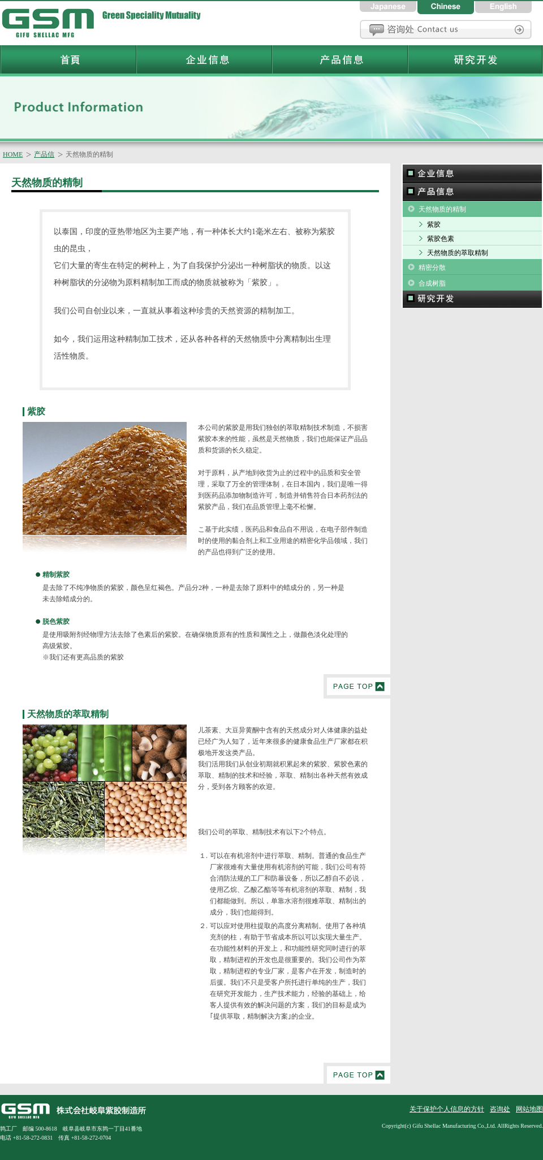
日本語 (388, 7)
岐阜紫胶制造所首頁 (51, 22)
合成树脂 (432, 283)
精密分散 (432, 267)
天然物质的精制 (442, 209)
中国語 (446, 7)
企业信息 (472, 173)
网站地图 (529, 1109)
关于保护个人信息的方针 (447, 1109)
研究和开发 (472, 299)
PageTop (357, 686)
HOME (13, 154)
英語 (503, 7)
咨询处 (446, 29)
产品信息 (472, 192)
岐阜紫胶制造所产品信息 (339, 59)
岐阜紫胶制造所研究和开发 (475, 59)
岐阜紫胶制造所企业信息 (204, 59)
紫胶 (434, 224)
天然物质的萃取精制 (457, 253)
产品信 (44, 154)
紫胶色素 (440, 239)
